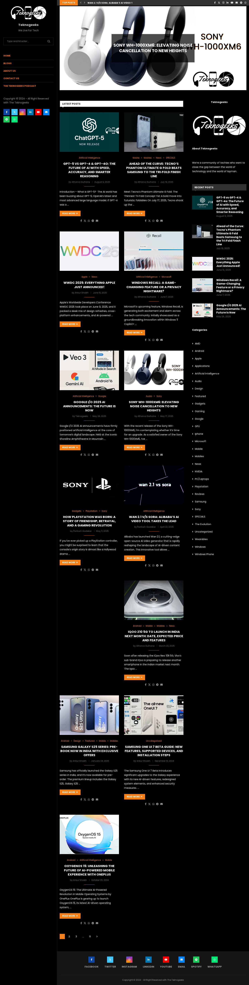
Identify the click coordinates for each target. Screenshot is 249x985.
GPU (197, 426)
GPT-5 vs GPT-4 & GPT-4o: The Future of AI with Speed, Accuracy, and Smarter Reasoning (89, 169)
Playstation (201, 486)
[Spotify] (6, 119)
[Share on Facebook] (81, 221)
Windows (200, 547)
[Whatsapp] (14, 119)
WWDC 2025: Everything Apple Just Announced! (89, 284)
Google (199, 419)
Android (199, 351)
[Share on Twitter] (85, 221)
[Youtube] (38, 112)
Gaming (200, 411)
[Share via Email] (97, 221)
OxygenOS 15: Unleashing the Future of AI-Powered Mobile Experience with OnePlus (89, 870)
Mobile (199, 449)
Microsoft (200, 441)
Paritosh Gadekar (82, 531)
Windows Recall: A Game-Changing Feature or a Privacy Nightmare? (153, 286)
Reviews (199, 494)
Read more (70, 213)
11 (90, 936)
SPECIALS (200, 516)
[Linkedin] (30, 112)
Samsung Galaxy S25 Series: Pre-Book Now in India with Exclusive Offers (89, 751)
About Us (9, 71)
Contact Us (11, 78)
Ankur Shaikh (82, 292)
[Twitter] (14, 112)
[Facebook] (6, 112)
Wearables (201, 539)
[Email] (46, 112)
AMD (197, 343)
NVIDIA (198, 471)
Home (6, 55)
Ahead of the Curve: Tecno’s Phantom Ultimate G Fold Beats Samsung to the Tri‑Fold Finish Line (154, 169)
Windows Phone (204, 554)
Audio (198, 381)
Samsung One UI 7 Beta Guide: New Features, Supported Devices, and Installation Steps (154, 751)
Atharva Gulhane (81, 181)
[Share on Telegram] (93, 221)
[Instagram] (22, 112)
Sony (198, 509)
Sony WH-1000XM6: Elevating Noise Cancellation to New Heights (153, 48)
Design (199, 388)
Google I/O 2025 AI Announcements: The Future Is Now (89, 406)
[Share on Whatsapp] (89, 221)
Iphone (199, 434)
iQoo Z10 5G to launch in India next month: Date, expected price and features (154, 636)
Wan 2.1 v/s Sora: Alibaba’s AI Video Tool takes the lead (121, 2)
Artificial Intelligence (207, 373)
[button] (80, 3)
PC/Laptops (202, 479)
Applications (202, 366)
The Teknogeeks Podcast (19, 86)
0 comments (163, 58)
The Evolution (203, 524)
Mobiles (199, 456)
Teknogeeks (82, 416)
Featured (200, 396)
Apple (198, 358)
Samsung (200, 501)
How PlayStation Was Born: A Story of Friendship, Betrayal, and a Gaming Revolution (89, 521)
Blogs (7, 63)
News (198, 464)
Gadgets (200, 403)
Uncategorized (204, 531)
